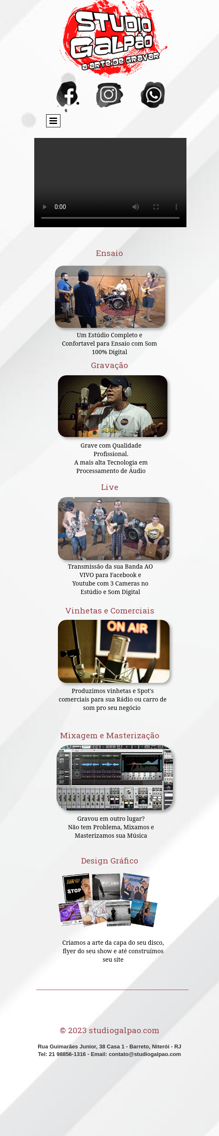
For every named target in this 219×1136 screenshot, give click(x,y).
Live (109, 486)
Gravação (109, 365)
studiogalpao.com (124, 1030)
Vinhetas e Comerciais (109, 610)
